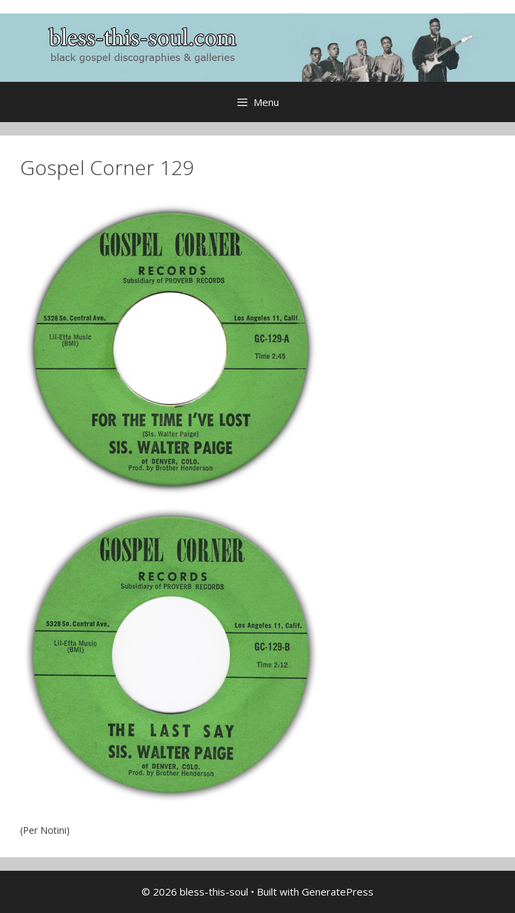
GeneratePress (338, 891)
